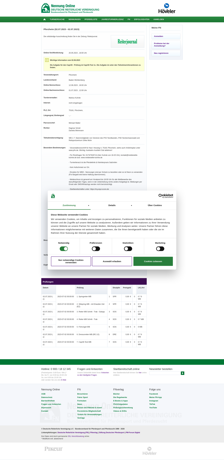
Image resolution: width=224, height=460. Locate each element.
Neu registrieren (161, 53)
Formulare (81, 396)
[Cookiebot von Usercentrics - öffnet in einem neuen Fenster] (160, 196)
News (79, 399)
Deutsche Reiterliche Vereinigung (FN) (73, 428)
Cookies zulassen (153, 261)
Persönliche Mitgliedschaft (89, 406)
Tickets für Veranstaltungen (89, 410)
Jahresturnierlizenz (112, 19)
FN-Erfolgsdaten (120, 399)
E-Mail (63, 375)
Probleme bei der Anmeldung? (161, 44)
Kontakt (44, 406)
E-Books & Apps (120, 396)
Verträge (81, 413)
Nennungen (75, 19)
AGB (43, 389)
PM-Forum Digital (133, 428)
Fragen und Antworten (51, 399)
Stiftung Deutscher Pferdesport (111, 428)
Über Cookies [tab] (155, 205)
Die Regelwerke (120, 392)
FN (129, 19)
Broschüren (82, 389)
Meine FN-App (155, 392)
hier (140, 368)
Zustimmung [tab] (69, 205)
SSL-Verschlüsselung (76, 431)
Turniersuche (57, 19)
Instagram (153, 396)
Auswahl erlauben (112, 261)
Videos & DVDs (120, 406)
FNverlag (94, 428)
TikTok (152, 399)
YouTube (153, 403)
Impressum (46, 403)
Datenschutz (46, 392)
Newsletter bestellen (160, 364)
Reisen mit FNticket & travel (89, 403)
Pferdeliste (91, 19)
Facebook (153, 389)
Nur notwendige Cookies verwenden (71, 261)
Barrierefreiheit (48, 396)
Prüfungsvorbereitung (123, 403)
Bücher (116, 389)
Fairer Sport (82, 392)
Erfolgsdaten (141, 19)
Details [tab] (112, 205)
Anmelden (158, 19)
